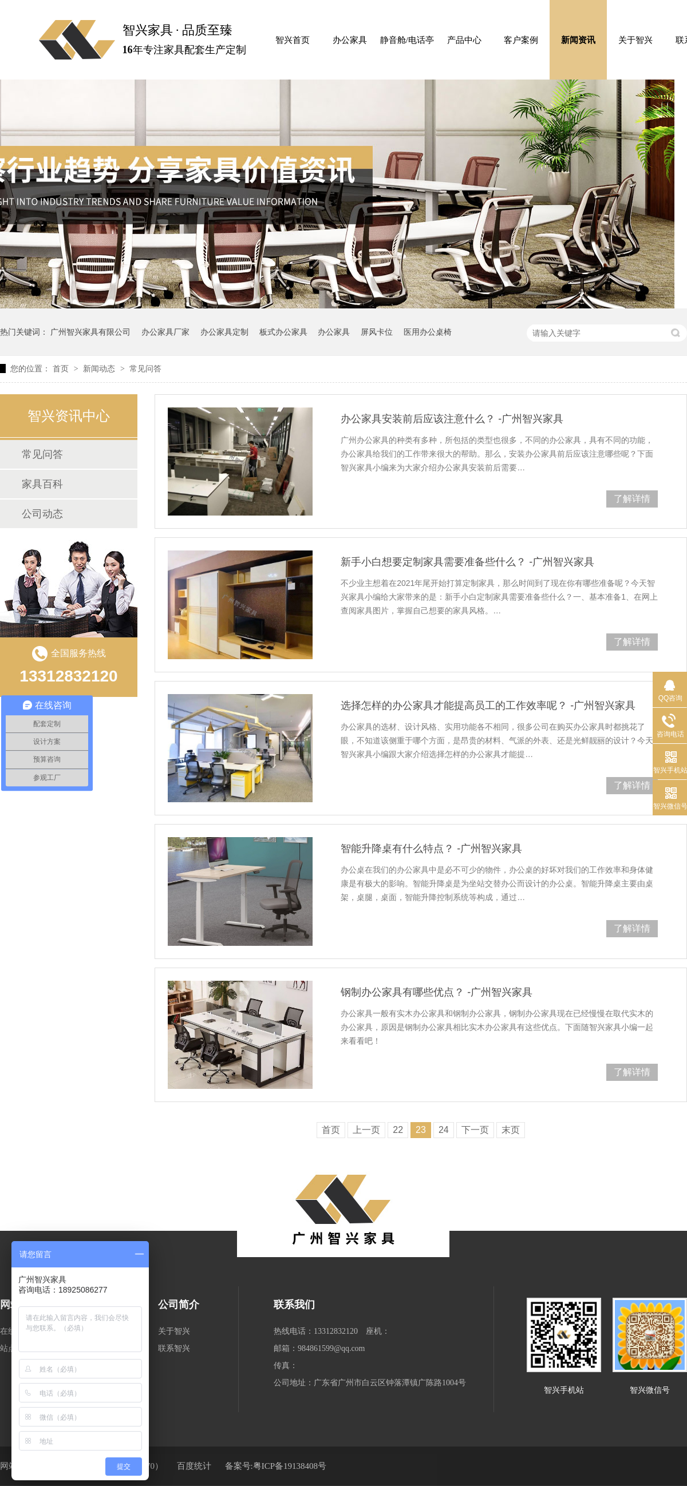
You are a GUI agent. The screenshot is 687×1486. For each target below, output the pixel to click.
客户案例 (521, 40)
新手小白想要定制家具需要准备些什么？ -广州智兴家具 (467, 562)
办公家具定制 (224, 331)
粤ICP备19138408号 (289, 1466)
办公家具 (350, 40)
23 (421, 1130)
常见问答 (145, 368)
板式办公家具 (283, 331)
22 (398, 1130)
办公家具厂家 (165, 331)
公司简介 (178, 1304)
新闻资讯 (578, 40)
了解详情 (632, 499)
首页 (62, 368)
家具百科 (42, 484)
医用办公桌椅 (428, 331)
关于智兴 (635, 40)
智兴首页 (292, 40)
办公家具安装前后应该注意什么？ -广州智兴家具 (452, 419)
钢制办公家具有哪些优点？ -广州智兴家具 (436, 992)
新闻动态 (100, 368)
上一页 (366, 1130)
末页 (511, 1130)
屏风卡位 (377, 331)
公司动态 (42, 514)
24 (444, 1130)
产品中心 (464, 40)
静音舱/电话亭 (407, 40)
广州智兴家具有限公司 (90, 331)
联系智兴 (174, 1348)
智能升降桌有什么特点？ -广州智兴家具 (431, 848)
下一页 (475, 1130)
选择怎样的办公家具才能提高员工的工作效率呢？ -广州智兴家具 (488, 705)
